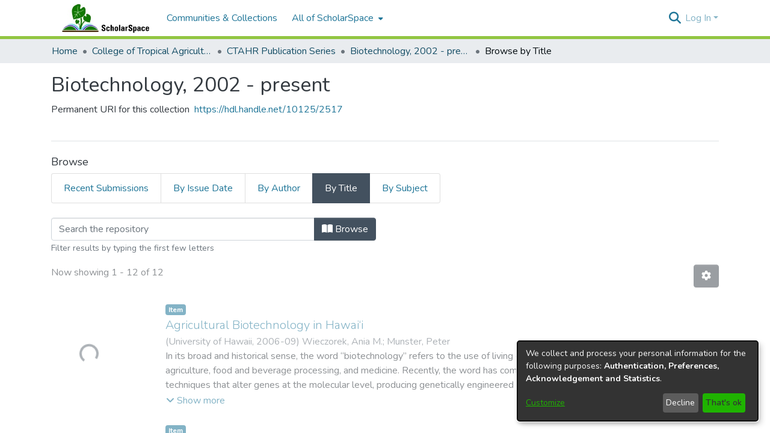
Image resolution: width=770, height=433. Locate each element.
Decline (680, 402)
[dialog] (637, 381)
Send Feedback (302, 424)
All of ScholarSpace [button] (333, 18)
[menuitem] (336, 18)
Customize (545, 402)
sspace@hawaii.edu (224, 424)
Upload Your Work (469, 322)
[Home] (103, 18)
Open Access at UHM (470, 336)
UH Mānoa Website (469, 365)
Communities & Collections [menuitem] (222, 18)
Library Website (469, 351)
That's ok (724, 402)
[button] (674, 18)
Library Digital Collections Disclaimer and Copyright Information (463, 424)
